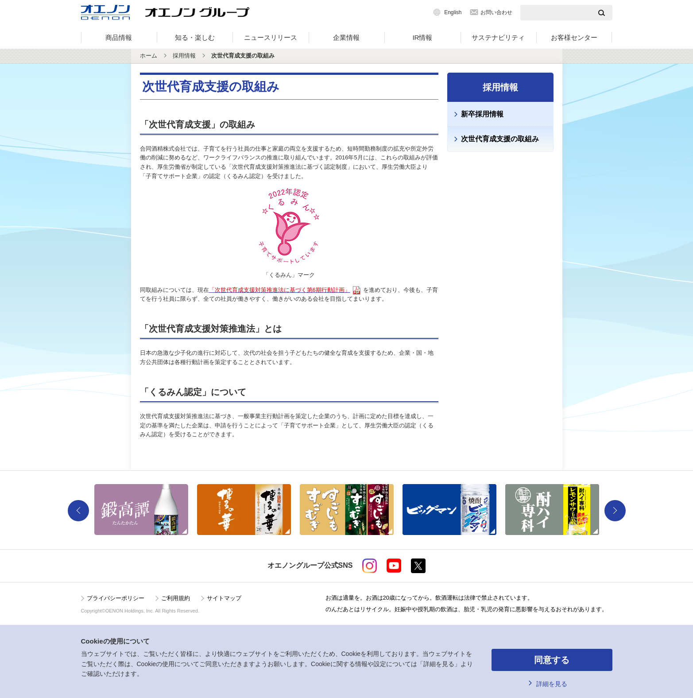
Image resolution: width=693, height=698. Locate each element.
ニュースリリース (270, 37)
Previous (78, 510)
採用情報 (184, 55)
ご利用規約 (175, 598)
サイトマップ (224, 598)
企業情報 (346, 37)
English (452, 12)
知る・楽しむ (195, 37)
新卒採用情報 (482, 114)
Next (615, 510)
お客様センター (574, 37)
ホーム (148, 55)
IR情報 (422, 37)
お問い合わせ (496, 12)
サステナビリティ (498, 37)
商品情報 (118, 37)
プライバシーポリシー (115, 598)
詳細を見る (551, 683)
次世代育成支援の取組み (500, 139)
